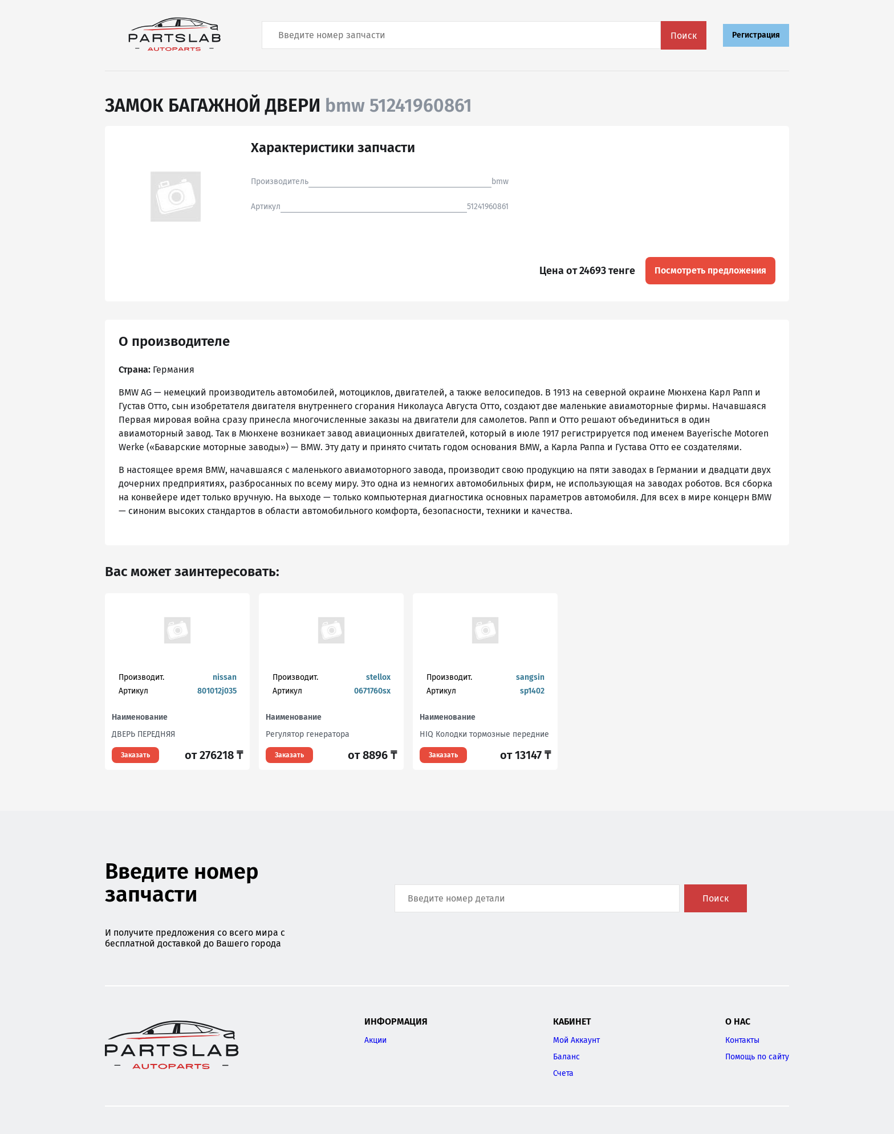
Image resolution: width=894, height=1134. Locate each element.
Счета (563, 1073)
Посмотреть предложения (710, 270)
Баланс (566, 1057)
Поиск (683, 35)
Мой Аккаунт (576, 1040)
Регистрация (756, 35)
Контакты (742, 1040)
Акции (375, 1040)
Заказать (135, 755)
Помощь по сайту (757, 1057)
